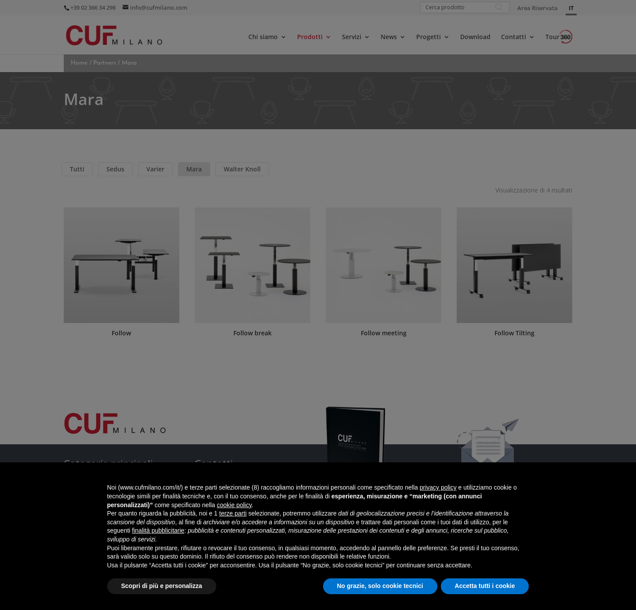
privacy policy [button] (438, 487)
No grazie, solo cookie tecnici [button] (380, 585)
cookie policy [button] (234, 504)
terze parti (233, 513)
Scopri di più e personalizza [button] (161, 585)
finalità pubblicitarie (158, 530)
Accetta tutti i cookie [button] (485, 585)
